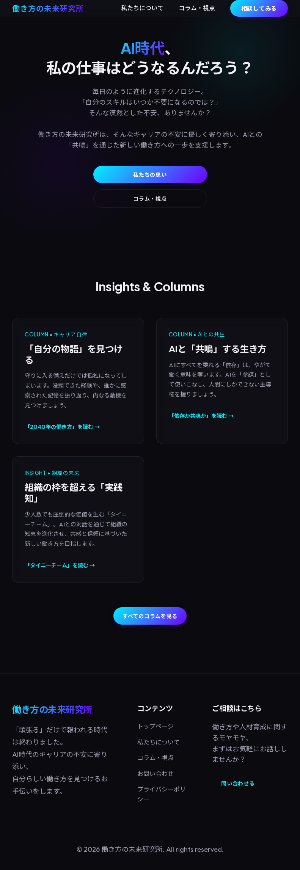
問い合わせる (237, 783)
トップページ (155, 726)
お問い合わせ (155, 773)
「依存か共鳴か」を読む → (201, 415)
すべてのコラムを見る (150, 615)
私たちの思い (149, 174)
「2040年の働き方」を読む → (62, 426)
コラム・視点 (197, 8)
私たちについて (142, 8)
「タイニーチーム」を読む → (60, 565)
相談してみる (259, 8)
